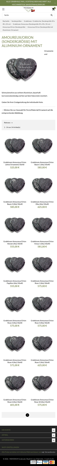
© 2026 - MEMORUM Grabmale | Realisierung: (19, 459)
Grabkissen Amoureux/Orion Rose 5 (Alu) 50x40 (42, 361)
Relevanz (7, 123)
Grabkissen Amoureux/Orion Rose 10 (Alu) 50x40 (42, 401)
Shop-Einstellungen (10, 447)
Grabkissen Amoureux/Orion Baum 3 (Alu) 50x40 (14, 203)
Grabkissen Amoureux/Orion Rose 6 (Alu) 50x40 (14, 401)
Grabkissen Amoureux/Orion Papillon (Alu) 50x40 (14, 282)
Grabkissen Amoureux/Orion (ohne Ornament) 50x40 (14, 163)
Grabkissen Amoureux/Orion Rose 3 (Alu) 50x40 (42, 321)
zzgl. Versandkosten (48, 452)
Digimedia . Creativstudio (45, 459)
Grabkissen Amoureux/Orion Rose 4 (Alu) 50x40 (14, 361)
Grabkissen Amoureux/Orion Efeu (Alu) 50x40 (42, 203)
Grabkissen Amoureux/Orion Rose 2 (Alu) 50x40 (14, 321)
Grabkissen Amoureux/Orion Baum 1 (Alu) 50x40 (42, 163)
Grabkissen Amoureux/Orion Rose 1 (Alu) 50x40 (42, 282)
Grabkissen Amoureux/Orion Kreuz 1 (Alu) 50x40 (42, 242)
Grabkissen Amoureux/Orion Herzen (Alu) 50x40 (14, 242)
